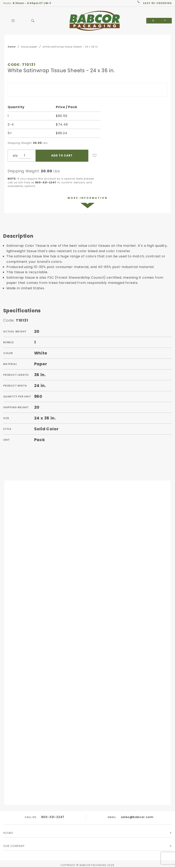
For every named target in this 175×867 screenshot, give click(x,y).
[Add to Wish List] (94, 156)
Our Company (14, 846)
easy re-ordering (157, 3)
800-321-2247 (52, 817)
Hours (8, 834)
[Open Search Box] (33, 21)
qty (15, 155)
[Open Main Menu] (13, 21)
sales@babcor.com (137, 817)
